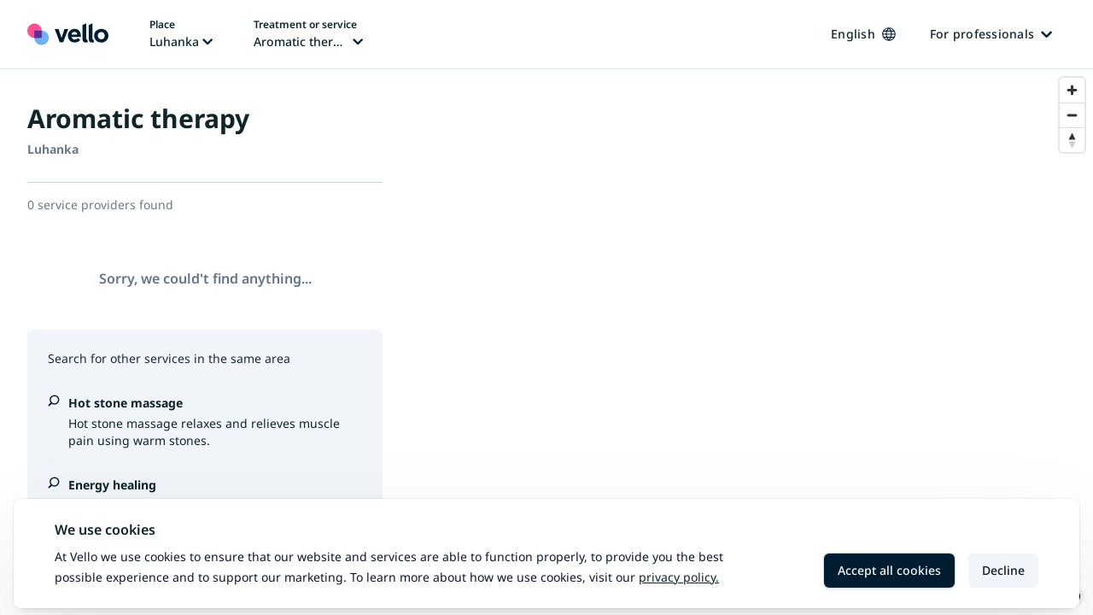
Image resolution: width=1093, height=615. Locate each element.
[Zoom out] (1072, 114)
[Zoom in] (1072, 90)
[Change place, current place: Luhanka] (181, 34)
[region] (751, 342)
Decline (1003, 570)
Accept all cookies (889, 570)
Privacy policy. (679, 577)
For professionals (991, 34)
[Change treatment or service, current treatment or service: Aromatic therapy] (308, 34)
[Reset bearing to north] (1072, 139)
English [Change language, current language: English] (863, 34)
